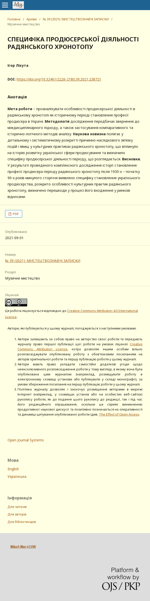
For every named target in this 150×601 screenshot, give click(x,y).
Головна (14, 19)
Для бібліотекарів (22, 521)
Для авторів (17, 514)
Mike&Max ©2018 (23, 546)
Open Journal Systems (26, 440)
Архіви (31, 19)
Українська (17, 476)
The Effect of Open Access (119, 414)
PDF (15, 214)
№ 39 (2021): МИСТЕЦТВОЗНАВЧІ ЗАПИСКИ (76, 19)
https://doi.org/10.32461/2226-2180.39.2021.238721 (59, 79)
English (13, 468)
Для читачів (17, 506)
